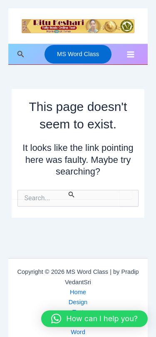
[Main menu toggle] (130, 54)
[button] (21, 54)
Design (78, 302)
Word (78, 332)
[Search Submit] (71, 194)
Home (78, 292)
